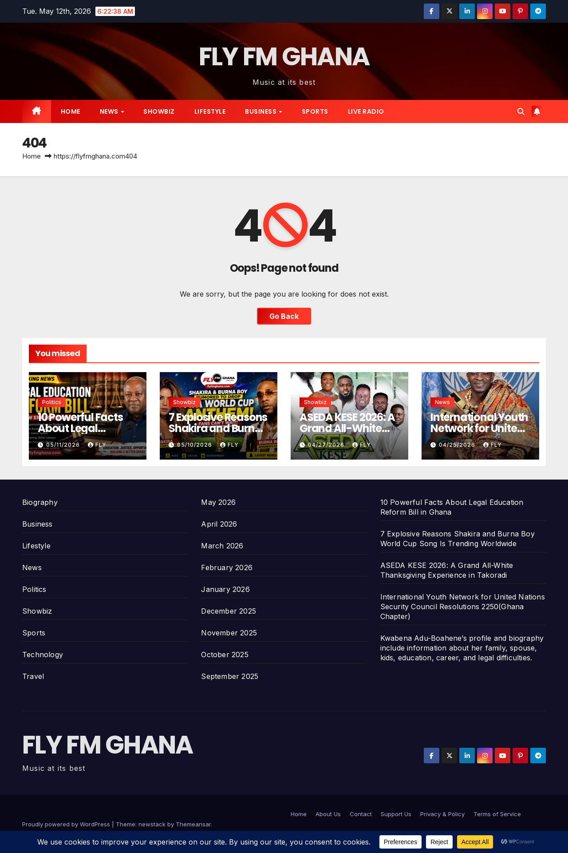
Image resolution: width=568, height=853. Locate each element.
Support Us (396, 813)
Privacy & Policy (442, 813)
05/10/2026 (195, 444)
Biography (40, 502)
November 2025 (229, 632)
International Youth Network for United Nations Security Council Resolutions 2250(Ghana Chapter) (462, 606)
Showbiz (159, 111)
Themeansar (193, 824)
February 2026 (226, 567)
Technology (42, 654)
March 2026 (222, 545)
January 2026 (225, 589)
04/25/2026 (458, 444)
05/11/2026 (64, 444)
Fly (97, 444)
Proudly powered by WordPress (67, 824)
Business (261, 111)
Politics (51, 402)
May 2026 (218, 502)
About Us (328, 813)
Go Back (284, 316)
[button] (521, 111)
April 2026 (219, 524)
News (110, 111)
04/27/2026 (327, 444)
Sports (315, 111)
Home (70, 111)
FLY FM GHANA (284, 56)
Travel (33, 676)
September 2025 (229, 676)
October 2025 (224, 654)
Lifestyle (210, 111)
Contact (361, 813)
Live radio (366, 111)
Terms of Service (497, 813)
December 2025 (228, 611)
